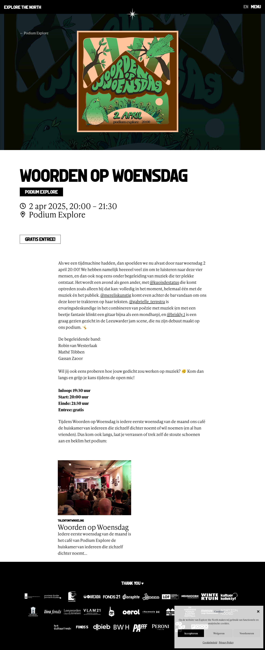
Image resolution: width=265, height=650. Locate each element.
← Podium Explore (34, 33)
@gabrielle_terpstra (147, 301)
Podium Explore (41, 191)
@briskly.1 (176, 314)
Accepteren (191, 633)
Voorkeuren (247, 633)
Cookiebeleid (210, 642)
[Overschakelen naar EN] (246, 6)
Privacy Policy (226, 642)
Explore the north (22, 7)
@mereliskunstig (115, 295)
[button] (258, 611)
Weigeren (218, 633)
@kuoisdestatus (164, 282)
